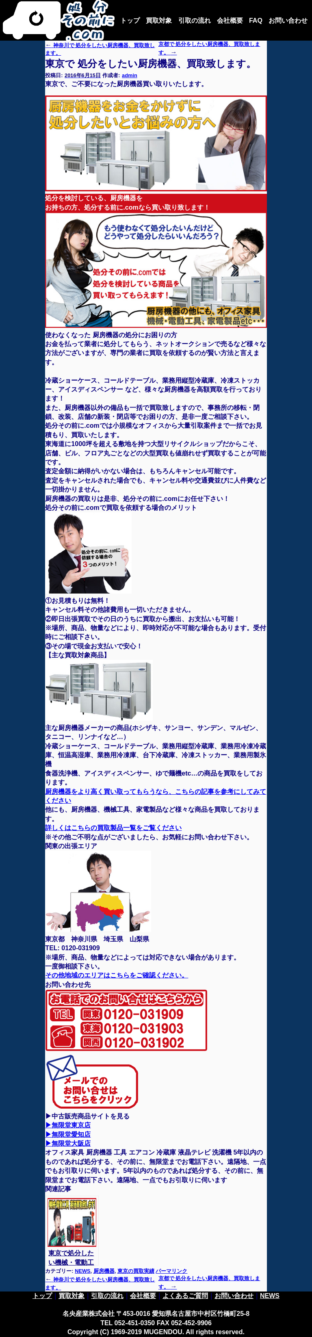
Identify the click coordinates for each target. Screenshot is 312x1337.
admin (129, 75)
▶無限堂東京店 (68, 1125)
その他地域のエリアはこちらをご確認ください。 (116, 975)
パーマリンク (171, 1271)
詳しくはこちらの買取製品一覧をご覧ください (113, 827)
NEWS (82, 1271)
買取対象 (159, 20)
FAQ (255, 20)
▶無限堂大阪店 (68, 1143)
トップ (130, 20)
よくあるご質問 (185, 1295)
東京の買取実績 (135, 1271)
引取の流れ (194, 20)
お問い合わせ (288, 20)
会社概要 (230, 20)
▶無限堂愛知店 (68, 1134)
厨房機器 (104, 1271)
